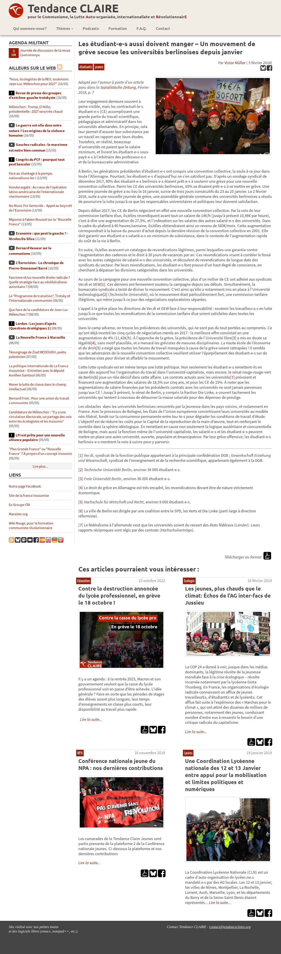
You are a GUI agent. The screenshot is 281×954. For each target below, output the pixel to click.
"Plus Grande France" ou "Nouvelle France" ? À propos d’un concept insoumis (40, 451)
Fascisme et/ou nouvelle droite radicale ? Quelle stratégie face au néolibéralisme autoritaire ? (39, 282)
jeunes (99, 66)
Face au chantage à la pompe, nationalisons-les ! (31, 175)
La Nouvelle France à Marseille (40, 337)
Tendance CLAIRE (73, 8)
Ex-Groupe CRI (19, 504)
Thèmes (64, 28)
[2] (105, 294)
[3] (234, 337)
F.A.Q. (141, 28)
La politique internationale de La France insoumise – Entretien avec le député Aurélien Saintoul (38, 371)
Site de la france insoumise (29, 495)
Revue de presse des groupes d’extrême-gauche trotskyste (35, 95)
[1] (103, 284)
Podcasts (91, 28)
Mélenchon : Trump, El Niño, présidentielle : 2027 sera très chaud (35, 109)
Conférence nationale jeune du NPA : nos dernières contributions (120, 764)
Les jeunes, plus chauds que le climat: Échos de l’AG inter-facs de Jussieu (228, 595)
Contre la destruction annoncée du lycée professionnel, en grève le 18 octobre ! (119, 595)
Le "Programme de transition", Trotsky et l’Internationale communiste (39, 298)
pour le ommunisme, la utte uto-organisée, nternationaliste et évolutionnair (107, 16)
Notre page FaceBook (25, 486)
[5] (98, 348)
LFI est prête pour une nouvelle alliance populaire (37, 437)
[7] (232, 377)
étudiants (85, 66)
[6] (96, 377)
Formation (117, 28)
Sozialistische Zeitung (118, 87)
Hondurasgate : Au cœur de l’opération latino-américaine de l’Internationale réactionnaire (38, 192)
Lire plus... (40, 466)
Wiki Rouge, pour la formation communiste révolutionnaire (31, 525)
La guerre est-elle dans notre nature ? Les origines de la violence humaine (37, 130)
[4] (93, 342)
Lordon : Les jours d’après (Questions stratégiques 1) (32, 326)
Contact (163, 28)
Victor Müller (234, 62)
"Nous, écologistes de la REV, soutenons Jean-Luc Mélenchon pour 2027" (38, 81)
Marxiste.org (18, 514)
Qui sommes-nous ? (30, 28)
